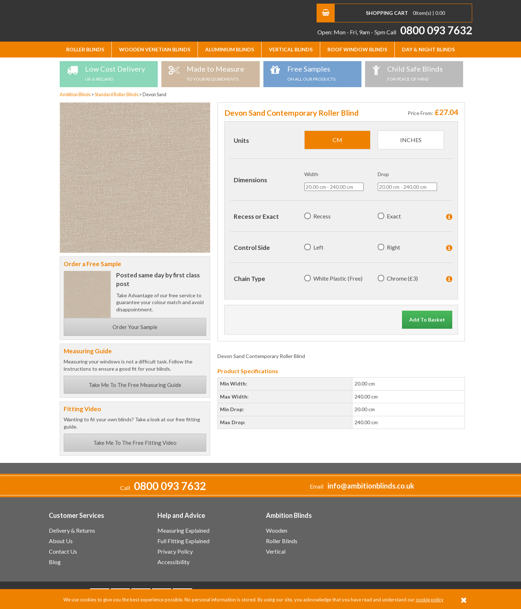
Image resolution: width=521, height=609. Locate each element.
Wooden (276, 530)
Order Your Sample (135, 327)
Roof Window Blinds (357, 49)
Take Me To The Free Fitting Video (135, 442)
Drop (383, 174)
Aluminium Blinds (229, 49)
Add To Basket (427, 319)
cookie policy (430, 599)
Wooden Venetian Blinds (154, 49)
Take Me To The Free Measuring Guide (135, 385)
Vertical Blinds (291, 49)
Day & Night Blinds (428, 49)
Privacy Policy (175, 551)
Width (311, 174)
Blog (55, 561)
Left (318, 247)
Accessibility (173, 561)
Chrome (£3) (402, 278)
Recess (322, 216)
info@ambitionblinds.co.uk (370, 486)
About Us (61, 540)
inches (411, 139)
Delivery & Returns (72, 530)
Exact (394, 216)
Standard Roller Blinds (117, 94)
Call (429, 32)
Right (393, 247)
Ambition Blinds (117, 19)
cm (337, 139)
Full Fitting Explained (183, 540)
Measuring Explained (183, 530)
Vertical (275, 551)
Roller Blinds (85, 49)
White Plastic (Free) (338, 278)
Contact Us (63, 551)
